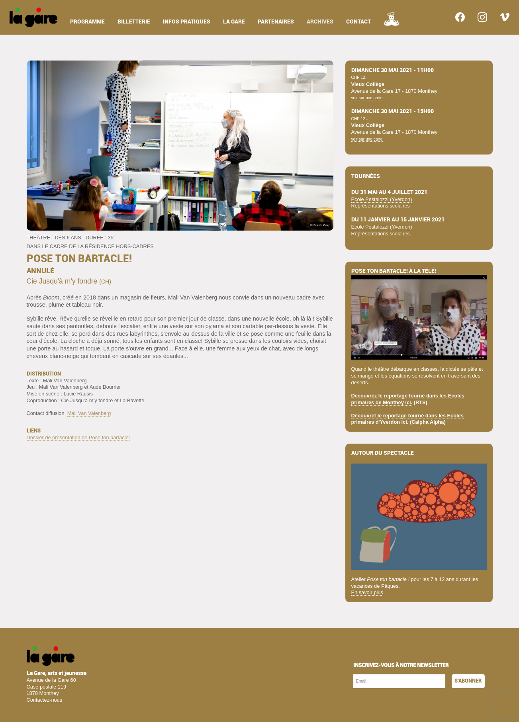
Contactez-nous (45, 700)
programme (87, 21)
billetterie (134, 21)
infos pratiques (186, 21)
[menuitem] (33, 17)
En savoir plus (367, 592)
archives (320, 21)
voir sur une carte (367, 98)
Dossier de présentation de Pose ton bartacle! (78, 437)
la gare (234, 21)
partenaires (276, 21)
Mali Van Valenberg (89, 413)
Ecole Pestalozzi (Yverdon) (381, 199)
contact (358, 21)
